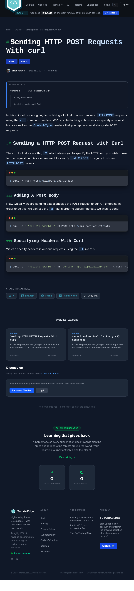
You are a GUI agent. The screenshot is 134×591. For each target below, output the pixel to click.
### (9, 196)
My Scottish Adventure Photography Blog (105, 573)
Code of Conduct (50, 373)
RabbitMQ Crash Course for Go (78, 527)
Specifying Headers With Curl (26, 104)
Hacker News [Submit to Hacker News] (68, 295)
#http (24, 61)
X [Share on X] (11, 295)
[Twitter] (12, 559)
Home (9, 30)
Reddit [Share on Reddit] (46, 295)
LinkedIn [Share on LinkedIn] (27, 295)
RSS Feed (45, 551)
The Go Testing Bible (81, 533)
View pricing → (67, 457)
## (8, 144)
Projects (78, 4)
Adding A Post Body (22, 97)
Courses (42, 4)
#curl (12, 61)
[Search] (115, 5)
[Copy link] (90, 296)
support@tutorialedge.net (71, 573)
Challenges (92, 4)
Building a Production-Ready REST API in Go (81, 519)
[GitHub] (17, 559)
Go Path (30, 4)
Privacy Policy (47, 529)
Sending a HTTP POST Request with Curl (30, 90)
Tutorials (57, 4)
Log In (42, 390)
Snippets (18, 30)
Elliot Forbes (18, 70)
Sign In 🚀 (108, 545)
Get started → (111, 13)
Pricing (106, 4)
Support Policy (47, 534)
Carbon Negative (20, 553)
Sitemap (44, 546)
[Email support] (22, 559)
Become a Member (22, 390)
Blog (42, 518)
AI (68, 4)
